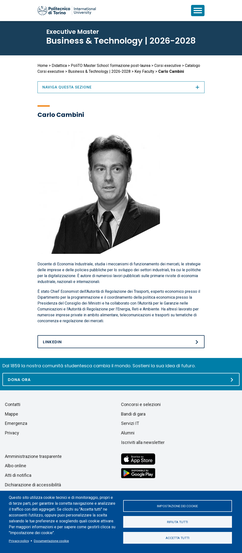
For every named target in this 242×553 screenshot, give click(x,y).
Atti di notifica (18, 475)
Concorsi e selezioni (141, 404)
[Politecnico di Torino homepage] (66, 10)
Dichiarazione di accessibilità (33, 484)
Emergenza (16, 423)
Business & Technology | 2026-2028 (121, 41)
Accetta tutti (177, 538)
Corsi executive (167, 65)
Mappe (11, 414)
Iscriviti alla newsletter (143, 442)
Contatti (12, 404)
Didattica (59, 65)
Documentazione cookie (51, 541)
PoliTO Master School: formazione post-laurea (110, 65)
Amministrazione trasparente (33, 456)
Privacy (12, 432)
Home (42, 65)
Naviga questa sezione (121, 87)
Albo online (15, 465)
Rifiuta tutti (177, 522)
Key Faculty (144, 71)
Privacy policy (19, 541)
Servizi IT (130, 423)
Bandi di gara (133, 414)
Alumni (127, 432)
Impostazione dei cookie (177, 506)
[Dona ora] (121, 379)
